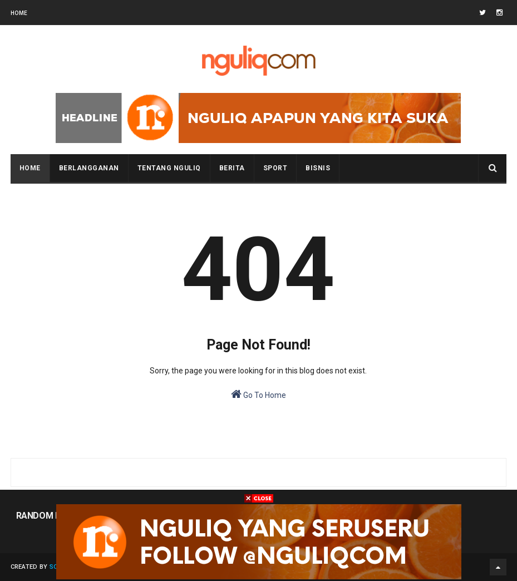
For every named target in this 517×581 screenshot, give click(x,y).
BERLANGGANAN (89, 168)
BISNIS (318, 168)
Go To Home (258, 394)
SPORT (275, 168)
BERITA (232, 168)
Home (19, 13)
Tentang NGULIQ (169, 168)
